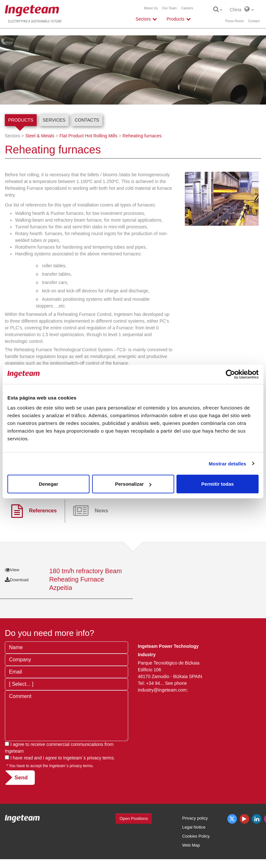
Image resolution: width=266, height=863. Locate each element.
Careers (187, 8)
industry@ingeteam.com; (163, 690)
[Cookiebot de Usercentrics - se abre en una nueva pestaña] (230, 374)
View (12, 569)
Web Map (191, 845)
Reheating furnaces (141, 135)
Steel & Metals (39, 135)
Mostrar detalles (227, 463)
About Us (151, 8)
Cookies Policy (196, 836)
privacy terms (100, 757)
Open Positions (133, 818)
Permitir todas (217, 484)
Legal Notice (193, 827)
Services (54, 120)
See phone (176, 683)
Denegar (48, 484)
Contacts (87, 120)
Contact (254, 21)
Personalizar (133, 484)
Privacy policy (195, 818)
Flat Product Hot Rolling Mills (89, 135)
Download (17, 579)
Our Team (169, 8)
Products (20, 120)
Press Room (234, 21)
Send (21, 778)
